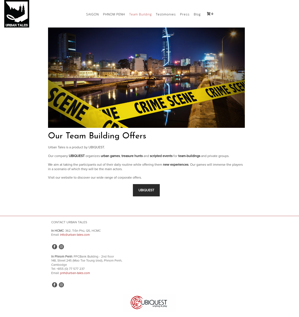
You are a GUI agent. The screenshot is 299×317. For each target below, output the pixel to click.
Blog (197, 14)
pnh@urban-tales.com (75, 273)
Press (185, 14)
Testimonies (166, 14)
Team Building (140, 14)
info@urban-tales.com (75, 235)
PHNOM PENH (114, 14)
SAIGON (92, 14)
